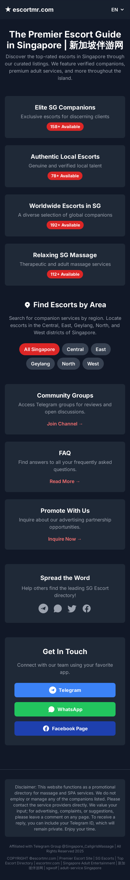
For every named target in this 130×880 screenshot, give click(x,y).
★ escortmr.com (29, 9)
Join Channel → (65, 424)
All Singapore (39, 349)
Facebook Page (65, 728)
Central (75, 349)
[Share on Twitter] (72, 608)
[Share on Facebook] (86, 608)
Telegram (65, 690)
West (93, 364)
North (68, 364)
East (101, 349)
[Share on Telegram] (43, 608)
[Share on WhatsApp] (58, 608)
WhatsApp (65, 709)
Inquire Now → (65, 539)
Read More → (65, 481)
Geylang (40, 364)
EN (118, 10)
